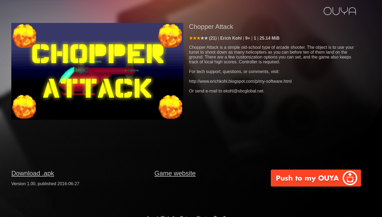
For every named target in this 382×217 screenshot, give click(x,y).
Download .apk (32, 173)
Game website (175, 173)
